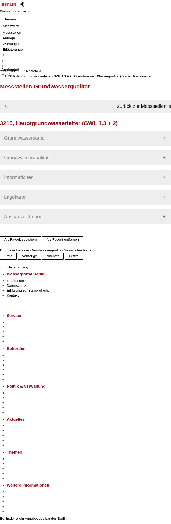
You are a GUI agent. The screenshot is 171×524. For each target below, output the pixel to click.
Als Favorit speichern (20, 239)
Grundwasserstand (24, 138)
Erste (8, 256)
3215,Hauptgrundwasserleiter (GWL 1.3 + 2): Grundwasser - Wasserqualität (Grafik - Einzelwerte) (80, 76)
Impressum (15, 281)
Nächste (53, 256)
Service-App (16, 322)
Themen (9, 19)
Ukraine (13, 440)
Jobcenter (14, 375)
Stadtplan (14, 511)
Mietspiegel (15, 473)
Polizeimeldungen (20, 431)
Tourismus (15, 497)
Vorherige (29, 256)
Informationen (19, 177)
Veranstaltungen (19, 435)
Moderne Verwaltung (23, 469)
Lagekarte (15, 197)
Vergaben (14, 412)
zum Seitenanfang (14, 267)
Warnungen (12, 44)
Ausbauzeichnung (23, 216)
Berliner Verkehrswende (25, 464)
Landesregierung (20, 393)
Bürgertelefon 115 (20, 332)
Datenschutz (16, 286)
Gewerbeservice (19, 341)
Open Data (15, 407)
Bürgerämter (16, 370)
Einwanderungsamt (22, 379)
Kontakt (13, 295)
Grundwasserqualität (26, 157)
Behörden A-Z (17, 355)
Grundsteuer (16, 478)
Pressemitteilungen (22, 426)
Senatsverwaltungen (22, 360)
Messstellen (12, 32)
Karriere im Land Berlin (24, 398)
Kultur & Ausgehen (21, 492)
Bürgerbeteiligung (20, 403)
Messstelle (33, 71)
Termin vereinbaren (22, 327)
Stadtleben (15, 506)
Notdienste (15, 337)
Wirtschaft (14, 501)
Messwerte (11, 26)
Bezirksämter (17, 365)
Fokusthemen (17, 459)
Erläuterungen (14, 49)
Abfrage (9, 38)
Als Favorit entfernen (63, 239)
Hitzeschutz (16, 445)
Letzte (74, 256)
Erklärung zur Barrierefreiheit (29, 290)
